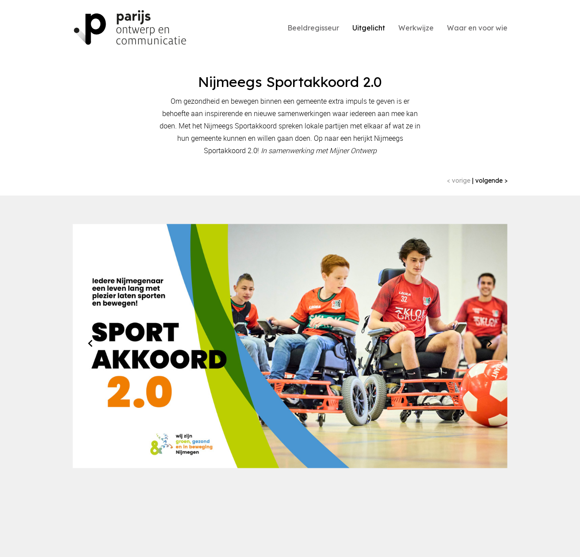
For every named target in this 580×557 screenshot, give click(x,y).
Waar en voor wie (477, 27)
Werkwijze (416, 27)
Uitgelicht (368, 27)
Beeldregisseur (313, 27)
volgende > (490, 180)
